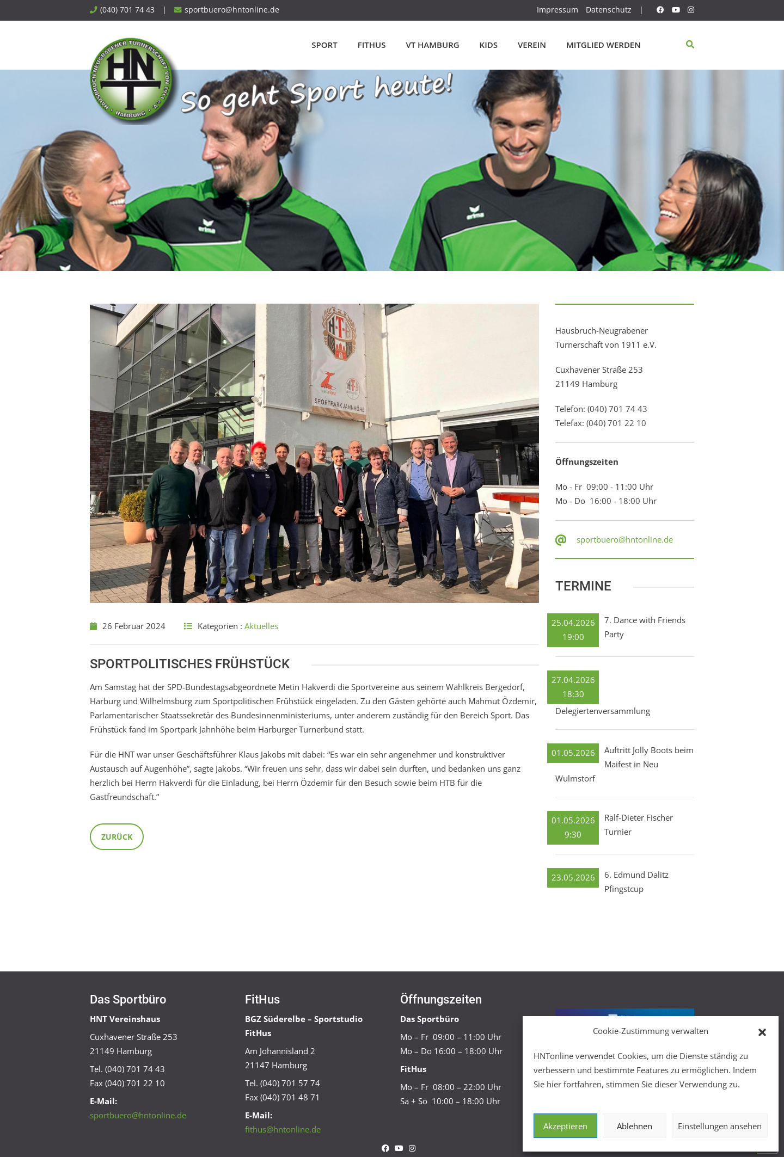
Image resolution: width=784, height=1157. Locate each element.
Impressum (557, 10)
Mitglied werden (603, 44)
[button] (762, 1031)
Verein (532, 44)
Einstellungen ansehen (720, 1126)
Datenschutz (609, 10)
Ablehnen (634, 1126)
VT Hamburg (432, 44)
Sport (324, 44)
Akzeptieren (565, 1126)
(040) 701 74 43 (127, 10)
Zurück (116, 837)
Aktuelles (261, 625)
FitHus (372, 44)
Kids (489, 44)
